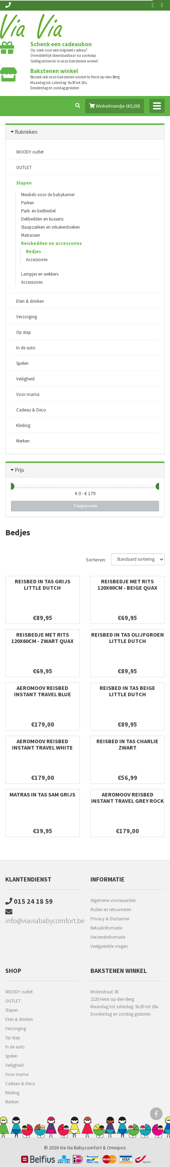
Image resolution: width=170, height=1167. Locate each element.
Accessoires (37, 260)
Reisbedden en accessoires (51, 243)
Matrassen (30, 235)
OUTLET (24, 167)
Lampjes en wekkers (39, 274)
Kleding (23, 425)
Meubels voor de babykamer (48, 195)
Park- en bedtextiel (38, 211)
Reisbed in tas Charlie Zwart (127, 744)
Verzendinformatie (107, 937)
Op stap (23, 332)
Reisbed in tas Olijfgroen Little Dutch (127, 637)
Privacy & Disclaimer (110, 919)
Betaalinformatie (106, 928)
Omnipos (116, 1147)
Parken (27, 203)
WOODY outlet (30, 152)
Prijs (19, 470)
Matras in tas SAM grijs (42, 794)
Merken (23, 441)
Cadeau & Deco (31, 410)
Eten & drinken (30, 301)
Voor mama (27, 394)
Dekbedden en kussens (42, 219)
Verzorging (26, 317)
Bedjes (33, 251)
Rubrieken (26, 131)
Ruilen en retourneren (110, 910)
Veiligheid (25, 379)
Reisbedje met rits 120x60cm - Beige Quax (127, 584)
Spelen (22, 363)
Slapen (24, 183)
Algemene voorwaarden (113, 900)
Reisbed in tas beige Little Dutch (127, 691)
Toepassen (85, 506)
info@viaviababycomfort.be (42, 916)
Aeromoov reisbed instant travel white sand (42, 747)
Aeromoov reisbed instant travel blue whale (42, 694)
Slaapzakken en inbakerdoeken (50, 227)
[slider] (10, 486)
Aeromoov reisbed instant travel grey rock (127, 797)
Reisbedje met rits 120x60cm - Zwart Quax (42, 637)
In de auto (26, 348)
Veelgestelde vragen (109, 946)
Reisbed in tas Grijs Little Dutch (42, 584)
